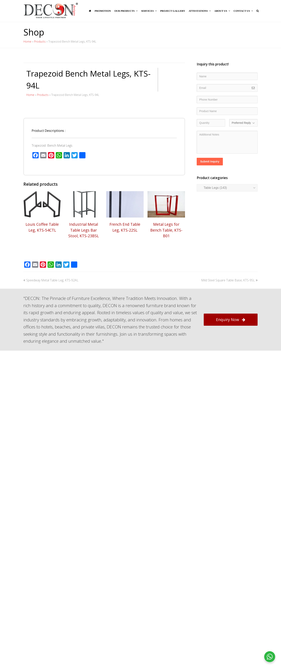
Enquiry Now (230, 427)
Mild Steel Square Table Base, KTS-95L (229, 388)
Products (40, 41)
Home (27, 41)
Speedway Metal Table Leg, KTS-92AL (50, 388)
